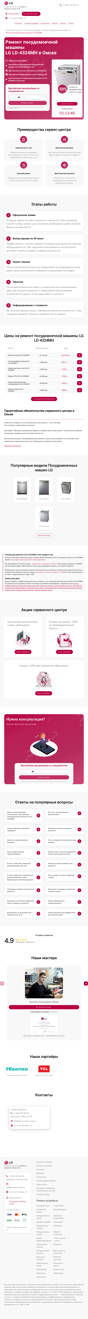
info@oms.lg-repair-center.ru (23, 1121)
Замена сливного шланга (25, 590)
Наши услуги (41, 1184)
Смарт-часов (58, 1269)
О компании (18, 23)
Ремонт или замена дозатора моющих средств (55, 586)
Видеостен (57, 1244)
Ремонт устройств (32, 23)
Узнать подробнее (22, 652)
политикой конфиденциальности (59, 781)
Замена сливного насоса (43, 590)
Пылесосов (40, 1273)
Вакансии (55, 23)
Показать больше (44, 535)
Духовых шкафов (43, 1222)
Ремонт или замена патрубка (28, 586)
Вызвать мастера (43, 1007)
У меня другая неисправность (44, 399)
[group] (17, 1070)
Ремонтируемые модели (46, 1181)
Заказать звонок (30, 14)
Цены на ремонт (67, 104)
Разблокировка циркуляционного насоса (29, 588)
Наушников (41, 1277)
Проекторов (58, 1273)
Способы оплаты (43, 1194)
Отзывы (71, 23)
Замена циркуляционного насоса (70, 588)
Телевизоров (58, 1206)
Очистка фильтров (51, 588)
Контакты (63, 23)
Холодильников (42, 1206)
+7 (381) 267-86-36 (70, 5)
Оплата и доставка (44, 1166)
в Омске (23, 7)
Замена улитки (10, 590)
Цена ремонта (45, 23)
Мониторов (57, 1222)
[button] (86, 983)
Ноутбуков (57, 1226)
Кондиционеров (59, 1209)
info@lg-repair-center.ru (15, 1185)
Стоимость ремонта (44, 1162)
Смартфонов (41, 1269)
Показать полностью (12, 446)
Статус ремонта (12, 14)
